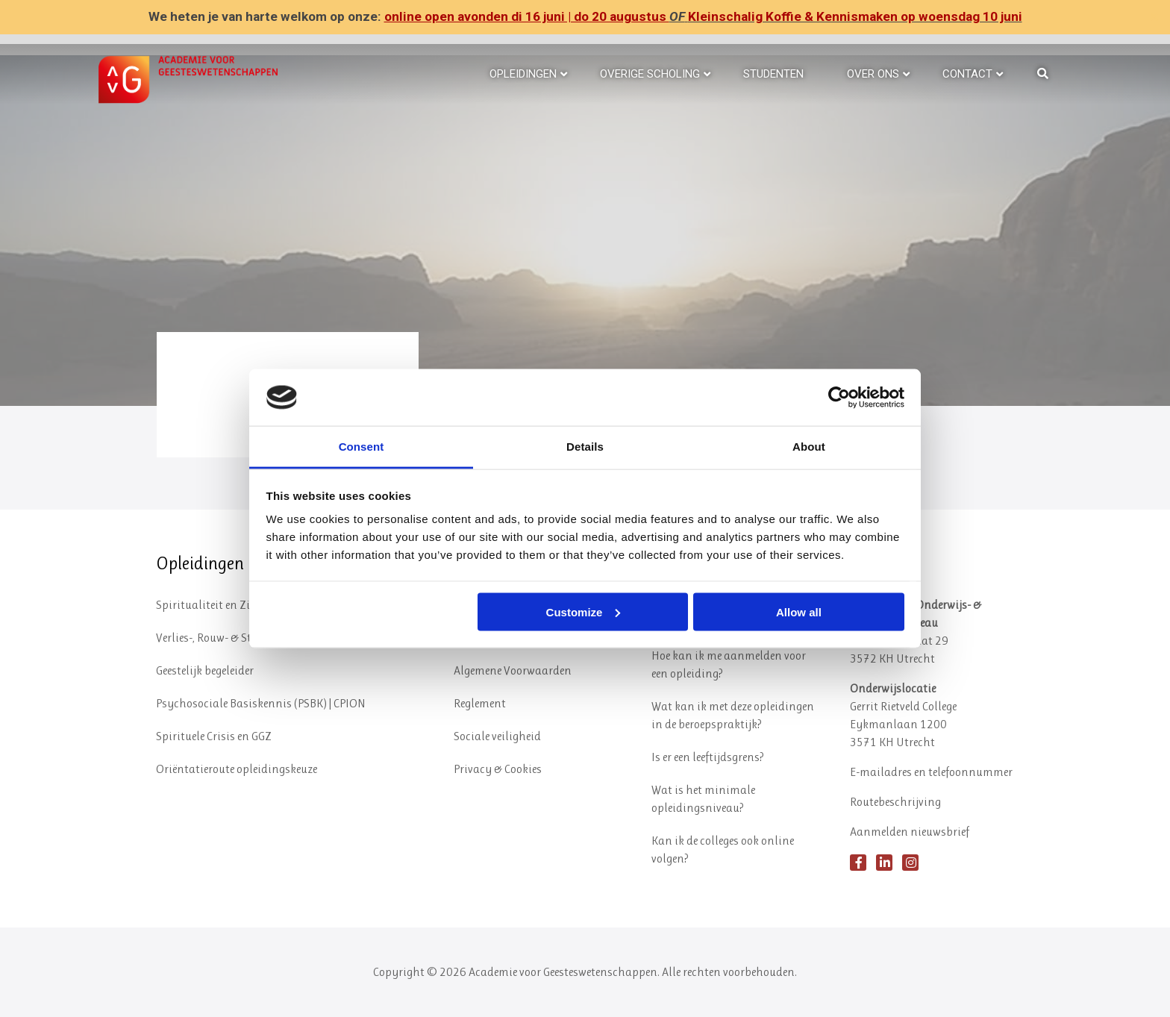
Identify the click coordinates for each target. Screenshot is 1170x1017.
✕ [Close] (1154, 17)
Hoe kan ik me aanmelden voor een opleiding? (728, 664)
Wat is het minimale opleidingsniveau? (703, 799)
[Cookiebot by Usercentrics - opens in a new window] (839, 397)
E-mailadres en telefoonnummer (931, 772)
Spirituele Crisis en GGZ (214, 736)
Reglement (480, 703)
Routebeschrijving (895, 802)
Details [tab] (585, 446)
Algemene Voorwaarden (513, 670)
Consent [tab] (361, 446)
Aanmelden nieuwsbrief (909, 831)
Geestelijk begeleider (205, 670)
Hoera (194, 356)
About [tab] (808, 446)
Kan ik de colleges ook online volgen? (722, 849)
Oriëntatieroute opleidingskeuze (236, 769)
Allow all (799, 611)
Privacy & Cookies (498, 769)
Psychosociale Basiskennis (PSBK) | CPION (261, 703)
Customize (583, 611)
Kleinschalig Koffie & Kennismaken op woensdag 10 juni (855, 16)
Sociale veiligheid (497, 736)
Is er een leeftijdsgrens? (707, 757)
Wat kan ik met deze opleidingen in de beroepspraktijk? (732, 715)
